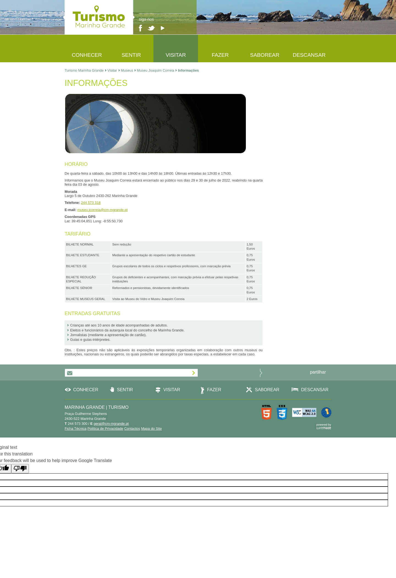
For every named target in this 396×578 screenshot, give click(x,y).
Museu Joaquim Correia (157, 70)
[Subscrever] (193, 373)
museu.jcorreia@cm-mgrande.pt (102, 210)
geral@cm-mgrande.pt (111, 424)
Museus (128, 70)
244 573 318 (91, 203)
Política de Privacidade (105, 428)
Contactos (132, 428)
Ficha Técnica (75, 428)
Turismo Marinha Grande (85, 70)
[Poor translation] (20, 468)
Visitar (113, 70)
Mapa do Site (151, 428)
